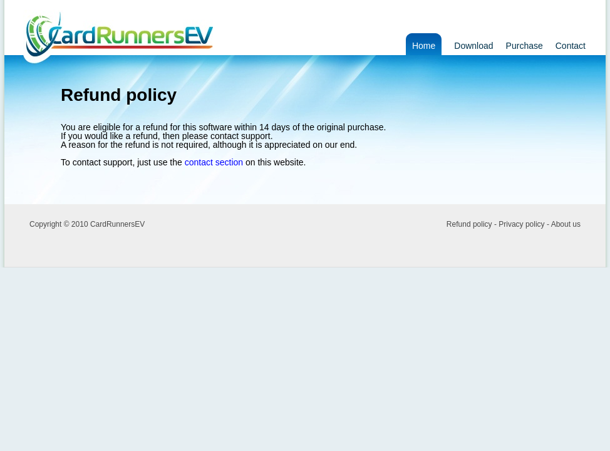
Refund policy (469, 224)
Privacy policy (521, 224)
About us (566, 224)
